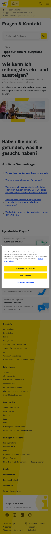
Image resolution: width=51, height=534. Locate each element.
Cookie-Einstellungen (25, 282)
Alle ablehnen (25, 275)
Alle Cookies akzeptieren (25, 268)
